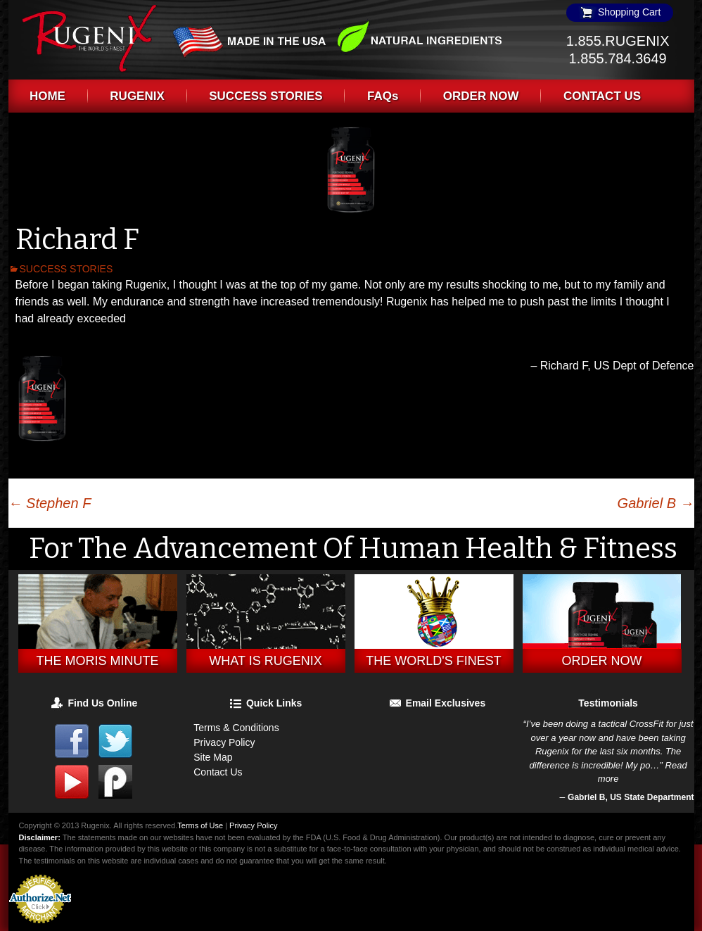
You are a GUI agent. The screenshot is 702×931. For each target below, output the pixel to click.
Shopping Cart (619, 12)
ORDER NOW (481, 96)
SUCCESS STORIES (265, 96)
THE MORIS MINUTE (98, 661)
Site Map (212, 757)
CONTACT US (602, 96)
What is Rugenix (265, 661)
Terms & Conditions (236, 727)
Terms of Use (200, 825)
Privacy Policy (224, 742)
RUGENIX (137, 96)
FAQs (382, 96)
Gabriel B (656, 503)
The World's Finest (433, 661)
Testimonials (608, 703)
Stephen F (49, 503)
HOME (47, 96)
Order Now (602, 661)
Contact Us (217, 772)
